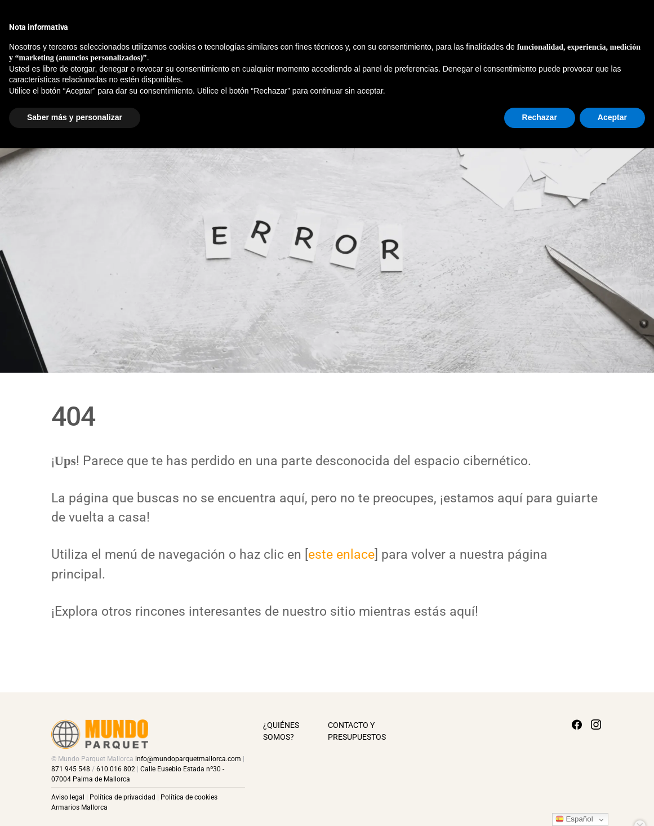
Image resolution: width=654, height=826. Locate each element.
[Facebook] (622, 22)
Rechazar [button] (539, 795)
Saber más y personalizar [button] (74, 795)
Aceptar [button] (612, 795)
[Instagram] (642, 22)
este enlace (341, 554)
